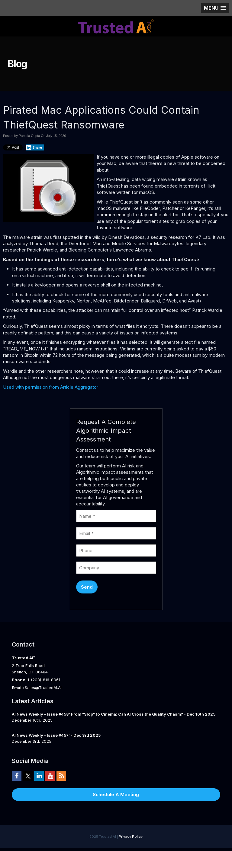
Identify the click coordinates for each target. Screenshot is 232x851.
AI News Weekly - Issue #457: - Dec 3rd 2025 (56, 735)
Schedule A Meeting (116, 794)
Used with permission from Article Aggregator (50, 387)
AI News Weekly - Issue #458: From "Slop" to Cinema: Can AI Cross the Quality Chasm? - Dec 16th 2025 (113, 714)
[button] (215, 8)
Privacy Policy (131, 836)
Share (34, 147)
